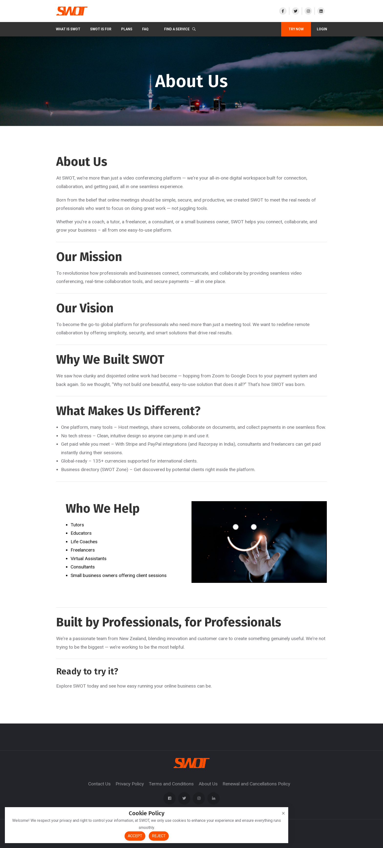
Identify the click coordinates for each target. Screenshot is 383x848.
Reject (159, 836)
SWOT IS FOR (100, 29)
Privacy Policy (130, 784)
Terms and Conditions (171, 784)
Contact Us (99, 784)
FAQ (145, 29)
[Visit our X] (295, 11)
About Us (208, 784)
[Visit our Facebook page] (284, 11)
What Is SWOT (68, 29)
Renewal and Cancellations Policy (256, 784)
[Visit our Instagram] (308, 11)
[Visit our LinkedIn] (320, 11)
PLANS (126, 29)
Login (322, 29)
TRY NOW (296, 29)
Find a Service (180, 29)
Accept (135, 836)
